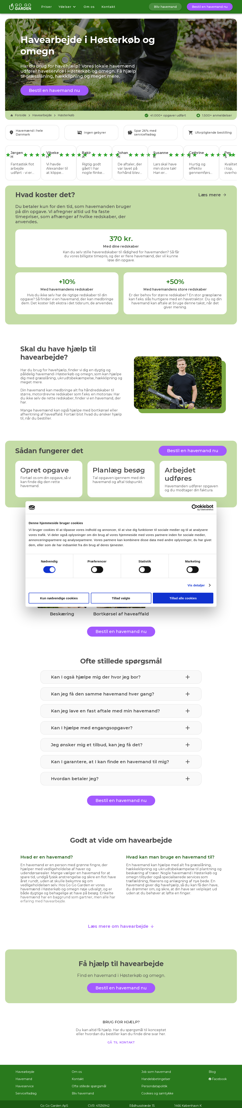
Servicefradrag (26, 1090)
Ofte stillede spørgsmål (89, 1083)
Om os (89, 7)
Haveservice (24, 1083)
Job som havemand (156, 1069)
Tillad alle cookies (183, 598)
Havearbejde (42, 115)
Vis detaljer (196, 585)
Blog (212, 1069)
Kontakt (108, 7)
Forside (18, 115)
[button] (121, 674)
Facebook (218, 1076)
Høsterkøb (66, 115)
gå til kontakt (121, 1039)
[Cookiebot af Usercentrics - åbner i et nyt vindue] (194, 507)
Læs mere (212, 191)
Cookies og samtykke (157, 1090)
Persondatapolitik (154, 1083)
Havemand (23, 1076)
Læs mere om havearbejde (121, 923)
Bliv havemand (83, 1090)
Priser (46, 7)
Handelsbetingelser (155, 1076)
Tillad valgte (121, 598)
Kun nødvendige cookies (59, 598)
